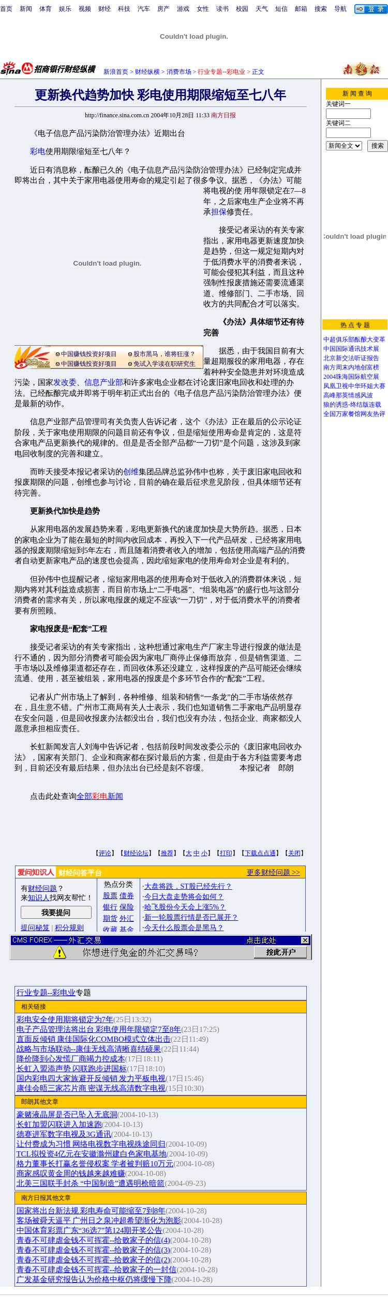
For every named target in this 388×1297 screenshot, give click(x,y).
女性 (203, 8)
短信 (281, 8)
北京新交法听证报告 (351, 358)
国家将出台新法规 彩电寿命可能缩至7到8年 (91, 1211)
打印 (226, 853)
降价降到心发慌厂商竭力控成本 (71, 1059)
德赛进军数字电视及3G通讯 (64, 1134)
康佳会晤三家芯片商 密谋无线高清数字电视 (91, 1088)
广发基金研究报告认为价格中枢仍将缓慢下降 (94, 1279)
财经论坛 (136, 853)
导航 (340, 8)
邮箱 (301, 8)
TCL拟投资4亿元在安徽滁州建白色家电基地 (92, 1154)
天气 (262, 8)
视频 (85, 8)
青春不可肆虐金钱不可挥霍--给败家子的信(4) (93, 1240)
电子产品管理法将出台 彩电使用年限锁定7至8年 (99, 1029)
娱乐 (65, 8)
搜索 (321, 8)
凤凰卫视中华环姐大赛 (354, 386)
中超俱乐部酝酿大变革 (354, 339)
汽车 (144, 8)
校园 (242, 8)
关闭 (294, 853)
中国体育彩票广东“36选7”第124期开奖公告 (90, 1230)
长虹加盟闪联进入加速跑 (59, 1124)
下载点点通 (260, 853)
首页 (6, 8)
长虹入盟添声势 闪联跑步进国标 (72, 1068)
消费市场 (179, 71)
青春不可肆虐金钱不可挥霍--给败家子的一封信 (97, 1269)
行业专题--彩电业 (46, 993)
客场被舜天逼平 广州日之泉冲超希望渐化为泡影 (99, 1220)
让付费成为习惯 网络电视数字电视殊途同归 (91, 1144)
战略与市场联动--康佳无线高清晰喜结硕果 (89, 1049)
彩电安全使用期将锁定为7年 (65, 1019)
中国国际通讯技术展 (351, 348)
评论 (105, 853)
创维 (131, 472)
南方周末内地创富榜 (351, 367)
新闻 (26, 8)
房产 (163, 8)
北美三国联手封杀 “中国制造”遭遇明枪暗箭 (91, 1183)
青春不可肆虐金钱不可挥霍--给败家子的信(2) (93, 1260)
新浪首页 (115, 71)
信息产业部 (103, 382)
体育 (45, 8)
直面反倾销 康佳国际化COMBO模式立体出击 (94, 1039)
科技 (124, 8)
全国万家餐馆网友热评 (354, 414)
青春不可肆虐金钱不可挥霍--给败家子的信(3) (93, 1250)
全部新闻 (100, 796)
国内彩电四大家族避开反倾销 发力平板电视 (91, 1078)
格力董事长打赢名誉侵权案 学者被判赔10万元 (95, 1164)
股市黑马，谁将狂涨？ (164, 354)
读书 (222, 8)
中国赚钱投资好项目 (89, 354)
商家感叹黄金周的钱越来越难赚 (71, 1173)
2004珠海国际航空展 (351, 376)
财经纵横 (147, 71)
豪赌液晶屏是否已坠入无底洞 (67, 1114)
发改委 (65, 382)
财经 (104, 8)
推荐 (167, 853)
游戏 (183, 8)
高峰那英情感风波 (348, 395)
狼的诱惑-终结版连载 (352, 404)
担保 (219, 212)
